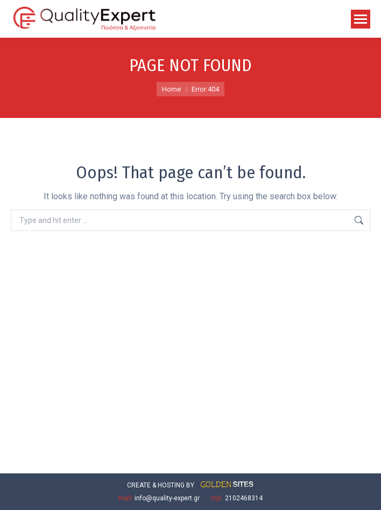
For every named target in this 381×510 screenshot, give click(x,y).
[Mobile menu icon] (360, 19)
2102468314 (244, 498)
